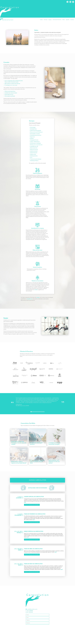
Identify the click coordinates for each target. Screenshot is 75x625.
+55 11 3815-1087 (30, 612)
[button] (32, 411)
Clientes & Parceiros (57, 19)
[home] (7, 19)
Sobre (41, 19)
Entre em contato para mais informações (32, 504)
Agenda (67, 19)
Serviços (45, 19)
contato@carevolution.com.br (32, 609)
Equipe (50, 19)
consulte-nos (29, 298)
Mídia (63, 19)
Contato (72, 19)
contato (35, 289)
